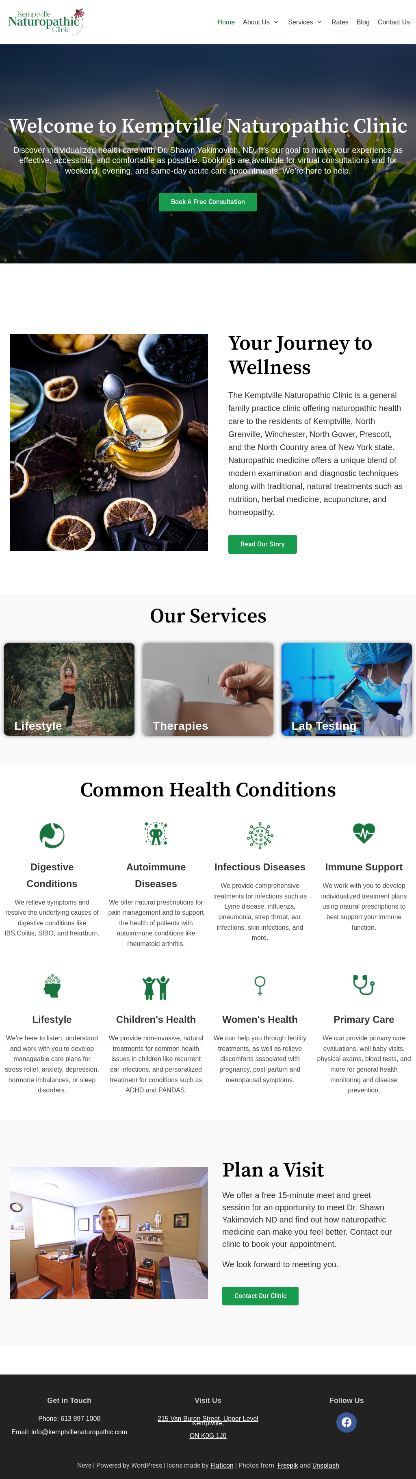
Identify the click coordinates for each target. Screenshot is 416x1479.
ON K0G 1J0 (208, 1435)
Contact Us (394, 22)
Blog (363, 22)
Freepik (287, 1465)
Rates (340, 22)
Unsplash (325, 1465)
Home (226, 22)
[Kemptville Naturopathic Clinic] (46, 22)
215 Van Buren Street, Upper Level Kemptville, (208, 1421)
